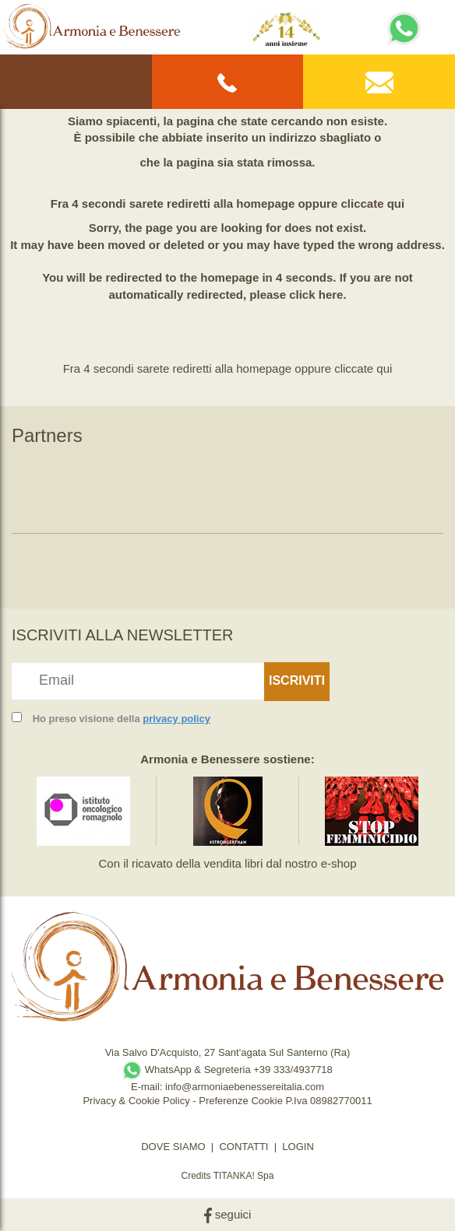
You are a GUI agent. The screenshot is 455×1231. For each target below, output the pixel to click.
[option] (84, 485)
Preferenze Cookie (241, 1100)
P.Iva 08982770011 (329, 1100)
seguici (228, 1214)
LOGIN (297, 1146)
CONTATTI (243, 1146)
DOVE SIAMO (173, 1146)
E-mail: (148, 1086)
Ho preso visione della (121, 718)
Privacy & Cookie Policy (136, 1100)
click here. (317, 294)
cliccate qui (372, 203)
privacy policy (176, 718)
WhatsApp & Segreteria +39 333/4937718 (227, 1069)
